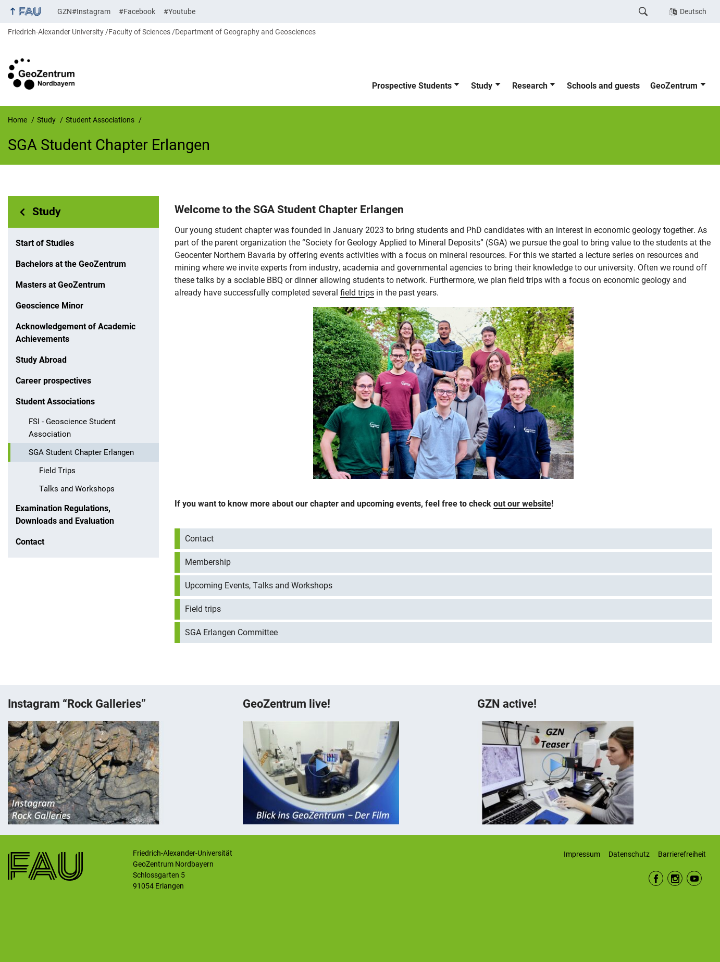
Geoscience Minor (49, 306)
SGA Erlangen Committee (231, 632)
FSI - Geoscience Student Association (72, 428)
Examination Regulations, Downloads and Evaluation (65, 514)
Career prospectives (53, 381)
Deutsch (693, 11)
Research (530, 86)
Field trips (203, 609)
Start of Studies (45, 243)
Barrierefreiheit (682, 854)
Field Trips (57, 470)
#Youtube (179, 11)
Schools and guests (603, 86)
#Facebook (137, 11)
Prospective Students (412, 86)
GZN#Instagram (83, 11)
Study (481, 86)
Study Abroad (41, 360)
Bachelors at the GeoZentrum (71, 264)
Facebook (656, 878)
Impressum (582, 854)
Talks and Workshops (77, 489)
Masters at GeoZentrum (60, 285)
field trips (357, 293)
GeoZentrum (674, 86)
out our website (522, 504)
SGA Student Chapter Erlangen (81, 452)
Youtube (694, 878)
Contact (30, 542)
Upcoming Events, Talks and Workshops (258, 585)
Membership (208, 562)
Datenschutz (629, 854)
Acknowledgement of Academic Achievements (75, 333)
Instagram (674, 878)
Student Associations (55, 401)
